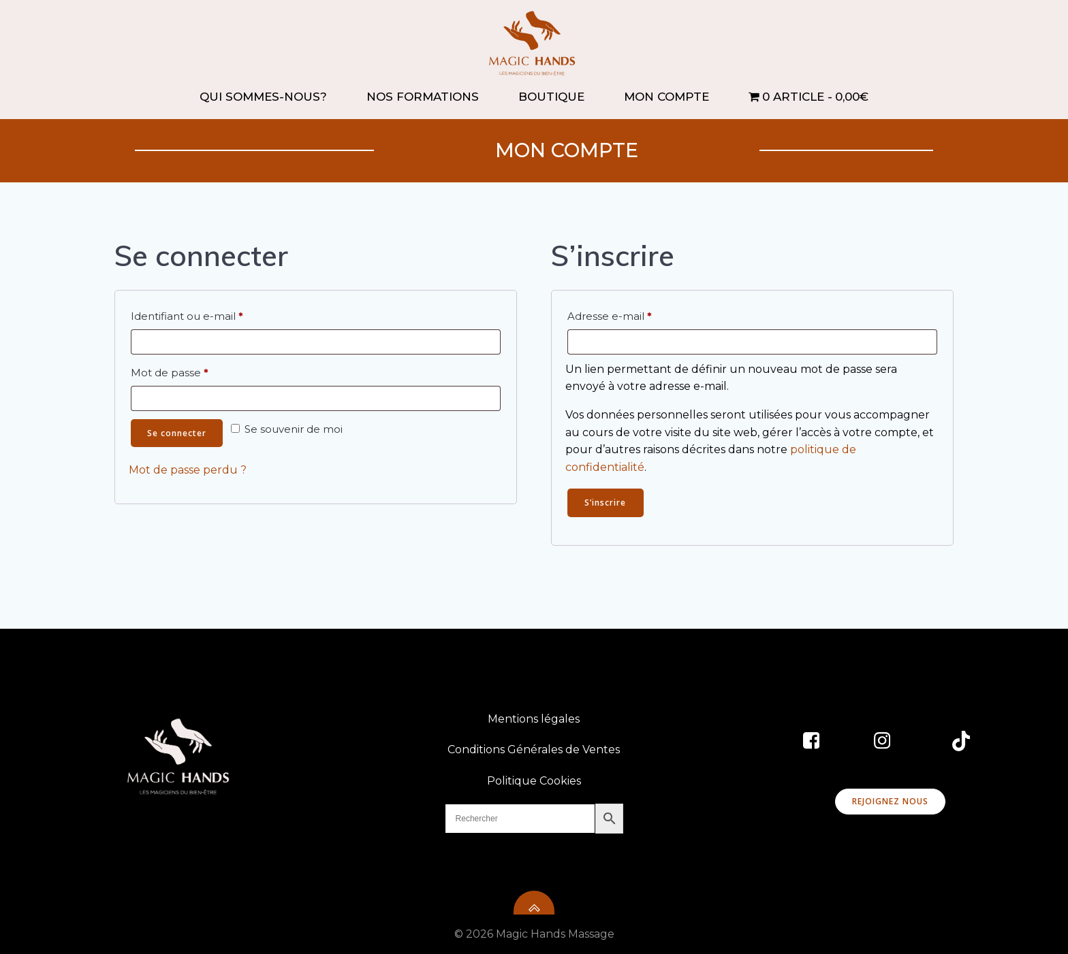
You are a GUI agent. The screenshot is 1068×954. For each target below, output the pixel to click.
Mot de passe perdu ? (188, 470)
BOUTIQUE (557, 96)
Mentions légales (534, 718)
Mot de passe (198, 371)
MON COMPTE (672, 96)
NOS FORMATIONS (428, 96)
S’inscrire (605, 502)
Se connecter (176, 433)
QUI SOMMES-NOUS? (269, 96)
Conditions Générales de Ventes (534, 750)
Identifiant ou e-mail (215, 314)
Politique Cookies (534, 780)
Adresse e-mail (638, 314)
